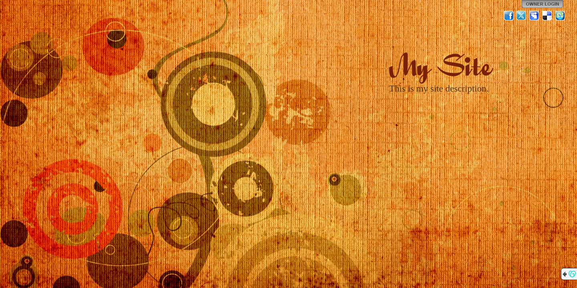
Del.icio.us (547, 15)
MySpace (534, 15)
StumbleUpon (560, 15)
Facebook (508, 15)
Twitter (521, 15)
